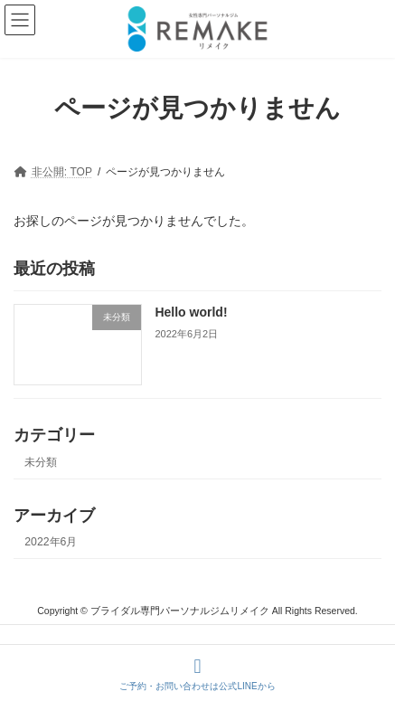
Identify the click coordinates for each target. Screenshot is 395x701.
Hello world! (191, 312)
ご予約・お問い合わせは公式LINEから (197, 674)
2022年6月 (50, 541)
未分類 (40, 462)
